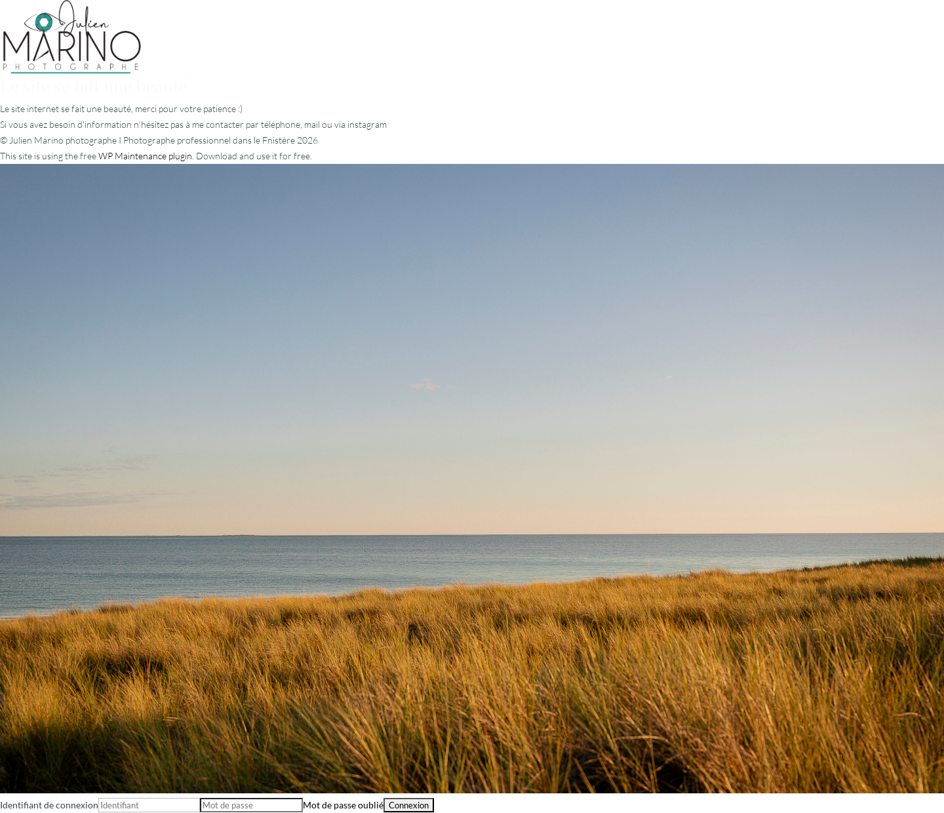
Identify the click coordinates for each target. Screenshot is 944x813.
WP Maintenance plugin (145, 155)
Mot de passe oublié (343, 804)
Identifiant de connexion (49, 804)
